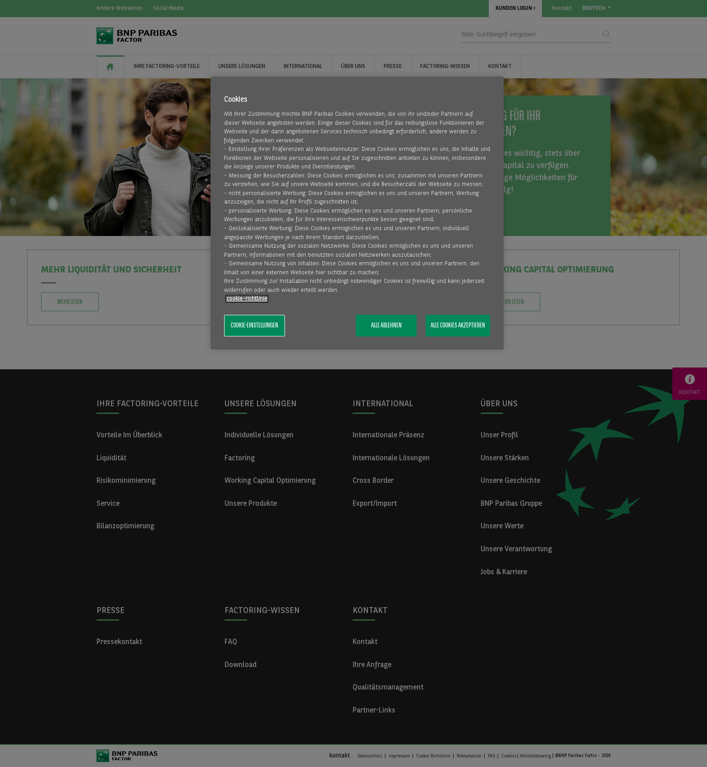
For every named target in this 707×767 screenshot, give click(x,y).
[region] (357, 213)
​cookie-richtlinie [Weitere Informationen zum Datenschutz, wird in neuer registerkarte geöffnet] (246, 299)
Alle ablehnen (386, 325)
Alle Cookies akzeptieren (458, 325)
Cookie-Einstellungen (254, 325)
